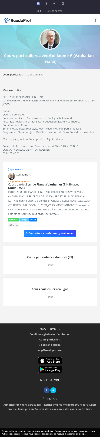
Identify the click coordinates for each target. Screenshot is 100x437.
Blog (38, 10)
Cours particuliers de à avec (43, 186)
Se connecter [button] (55, 10)
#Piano (13, 225)
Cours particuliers (13, 74)
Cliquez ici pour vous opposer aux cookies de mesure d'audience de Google (50, 433)
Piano (50, 265)
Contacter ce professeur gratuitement (50, 233)
